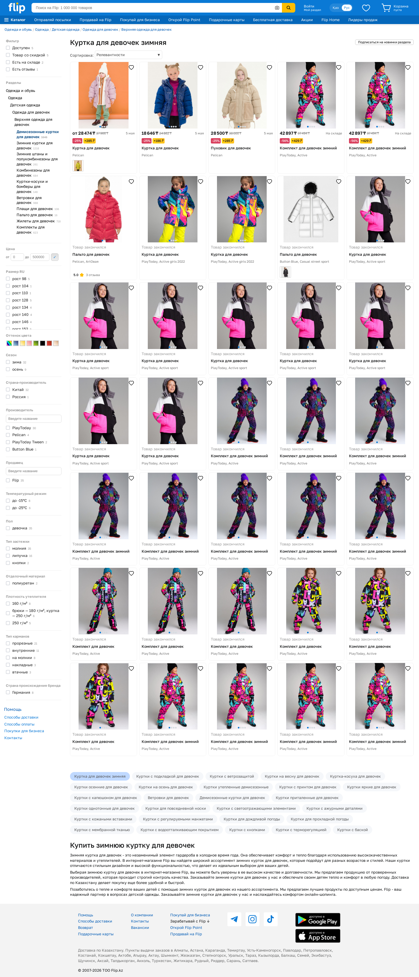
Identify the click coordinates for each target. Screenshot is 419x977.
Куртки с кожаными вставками (103, 819)
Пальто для (37, 214)
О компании (142, 915)
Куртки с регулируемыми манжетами (178, 819)
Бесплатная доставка (273, 19)
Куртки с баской (352, 829)
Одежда (42, 29)
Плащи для (38, 208)
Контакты (13, 737)
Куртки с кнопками (247, 829)
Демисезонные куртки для (38, 134)
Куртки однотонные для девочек (104, 808)
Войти (309, 6)
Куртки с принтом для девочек (307, 787)
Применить (55, 257)
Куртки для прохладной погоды (320, 819)
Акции (307, 19)
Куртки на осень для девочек (166, 787)
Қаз (336, 8)
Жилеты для (39, 221)
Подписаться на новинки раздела (384, 42)
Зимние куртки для (35, 145)
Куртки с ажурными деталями (335, 808)
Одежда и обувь (18, 29)
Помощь (85, 915)
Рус (347, 8)
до (37, 257)
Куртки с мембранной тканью (102, 829)
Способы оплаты (19, 724)
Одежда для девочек (100, 29)
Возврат (85, 927)
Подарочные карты (227, 19)
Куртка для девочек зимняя (100, 776)
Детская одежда (65, 29)
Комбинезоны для (33, 172)
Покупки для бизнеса (24, 730)
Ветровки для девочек (168, 797)
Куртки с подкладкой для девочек (167, 776)
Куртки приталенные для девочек (307, 797)
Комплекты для (31, 229)
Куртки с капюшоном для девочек (105, 797)
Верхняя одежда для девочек (146, 29)
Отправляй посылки (52, 19)
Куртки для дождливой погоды (252, 819)
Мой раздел (312, 9)
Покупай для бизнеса (140, 19)
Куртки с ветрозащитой (232, 776)
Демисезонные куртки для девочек (232, 797)
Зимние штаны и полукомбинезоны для (37, 159)
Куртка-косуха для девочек (355, 776)
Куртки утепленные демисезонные (236, 787)
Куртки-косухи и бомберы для (32, 186)
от (15, 257)
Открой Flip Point (184, 19)
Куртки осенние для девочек (101, 787)
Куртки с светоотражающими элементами (256, 808)
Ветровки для (29, 200)
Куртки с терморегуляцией (301, 829)
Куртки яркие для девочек (371, 787)
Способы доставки (21, 717)
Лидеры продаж (363, 19)
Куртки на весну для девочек (292, 776)
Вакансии (140, 927)
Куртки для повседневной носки (175, 808)
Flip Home (330, 19)
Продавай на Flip (95, 19)
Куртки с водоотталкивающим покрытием (180, 829)
